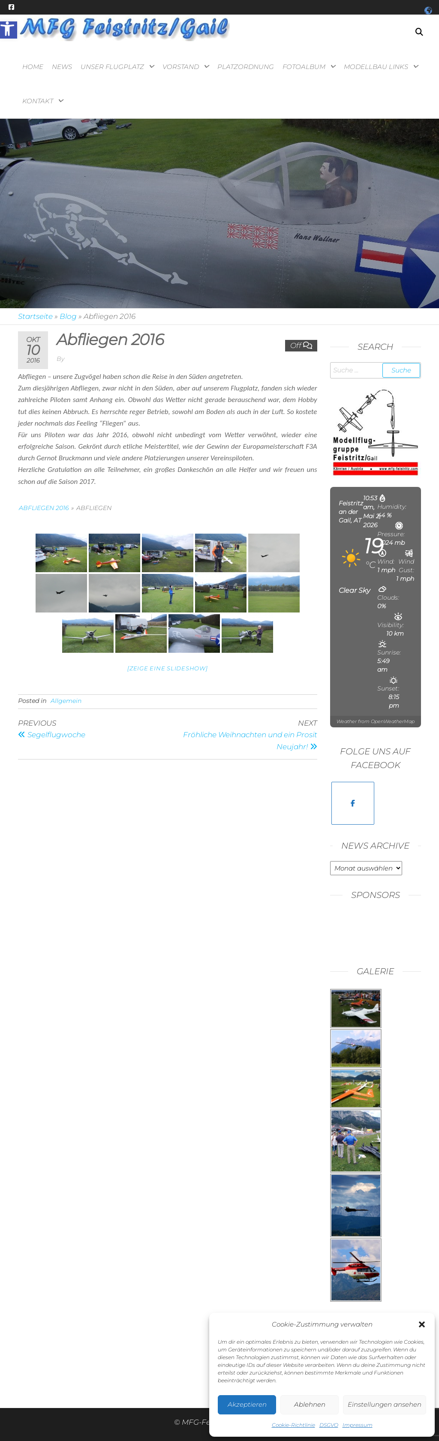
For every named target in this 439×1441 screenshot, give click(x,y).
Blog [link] (68, 316)
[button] (422, 1324)
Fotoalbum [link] (304, 67)
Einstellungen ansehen (384, 1404)
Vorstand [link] (180, 67)
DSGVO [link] (328, 1425)
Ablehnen (309, 1404)
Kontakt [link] (37, 101)
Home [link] (32, 67)
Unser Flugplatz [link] (112, 67)
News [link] (62, 67)
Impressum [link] (358, 1425)
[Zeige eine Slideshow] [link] (167, 668)
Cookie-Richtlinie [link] (293, 1425)
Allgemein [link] (66, 701)
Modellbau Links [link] (376, 67)
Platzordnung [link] (245, 67)
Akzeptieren (247, 1404)
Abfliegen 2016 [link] (44, 508)
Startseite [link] (35, 316)
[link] (8, 30)
